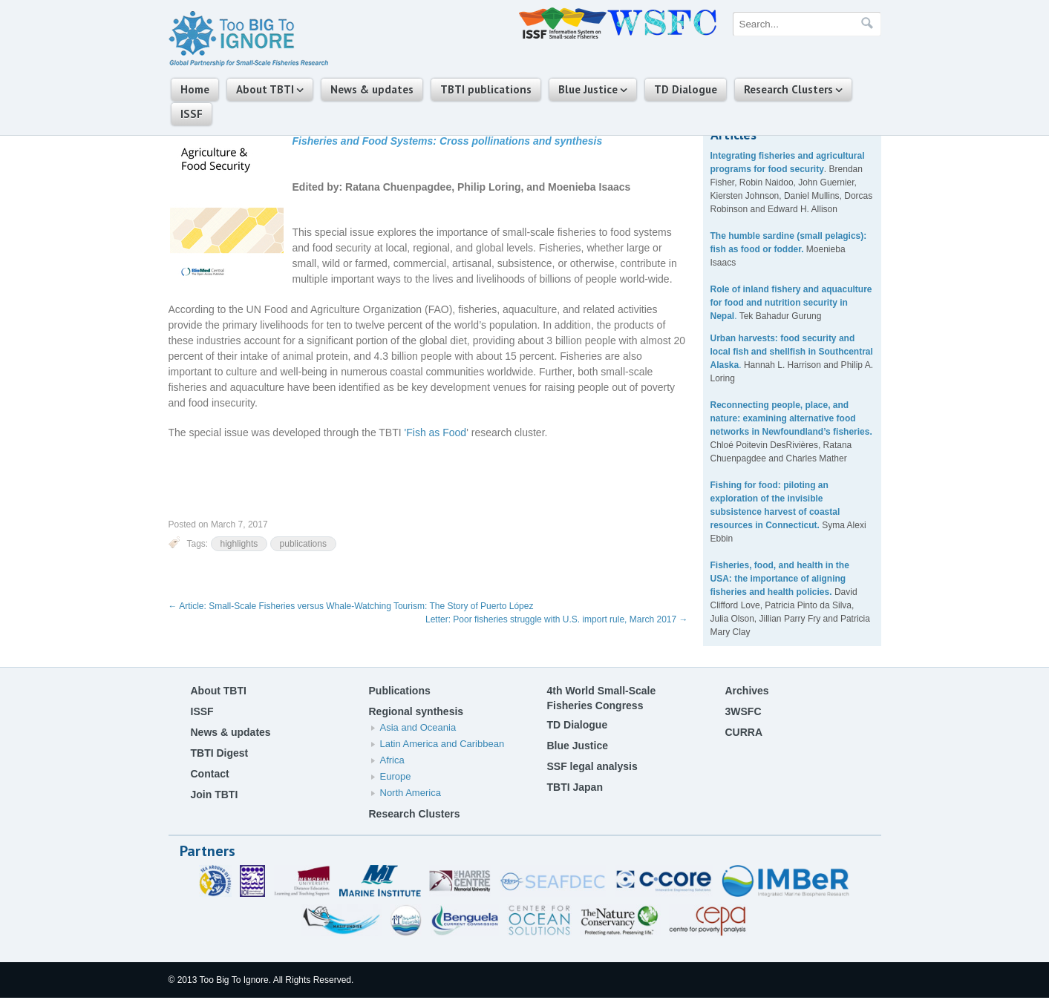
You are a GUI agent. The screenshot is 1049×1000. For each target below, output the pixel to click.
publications (303, 544)
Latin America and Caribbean (442, 743)
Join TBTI (214, 794)
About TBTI (265, 89)
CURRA (744, 732)
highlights (239, 544)
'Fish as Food (436, 432)
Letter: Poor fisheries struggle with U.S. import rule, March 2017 (556, 619)
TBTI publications (486, 89)
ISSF (191, 114)
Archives (747, 691)
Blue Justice (588, 89)
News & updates (372, 89)
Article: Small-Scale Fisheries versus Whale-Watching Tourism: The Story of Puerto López (351, 606)
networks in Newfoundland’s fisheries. (791, 432)
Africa (392, 760)
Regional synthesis (416, 711)
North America (410, 792)
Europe (395, 776)
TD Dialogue (685, 89)
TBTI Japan (575, 787)
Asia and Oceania (418, 727)
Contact (210, 774)
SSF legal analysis (592, 766)
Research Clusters (788, 89)
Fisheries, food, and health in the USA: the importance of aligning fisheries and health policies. (779, 578)
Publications (400, 691)
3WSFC (743, 711)
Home (194, 89)
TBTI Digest (220, 753)
